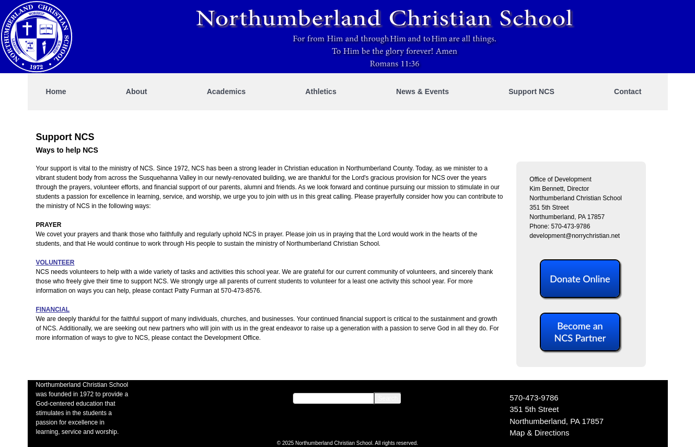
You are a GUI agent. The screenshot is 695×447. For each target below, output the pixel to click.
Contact (627, 91)
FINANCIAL (53, 309)
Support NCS (531, 91)
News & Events (422, 91)
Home (56, 91)
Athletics (321, 91)
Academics (226, 91)
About (136, 91)
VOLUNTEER (55, 262)
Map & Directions (539, 432)
